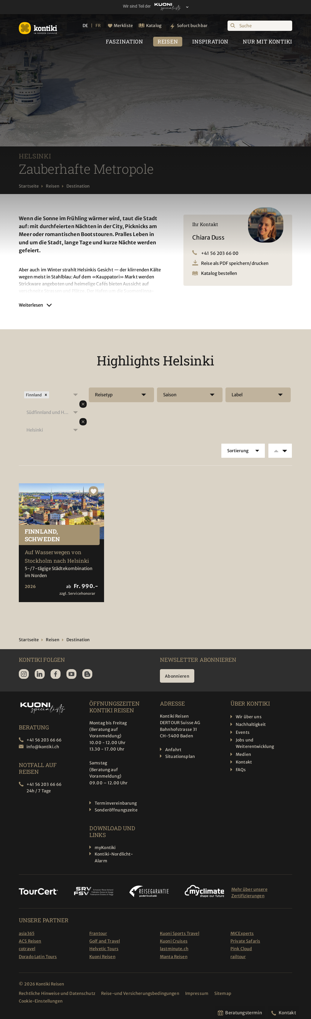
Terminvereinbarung (116, 803)
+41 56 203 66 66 (43, 740)
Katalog (153, 25)
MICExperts (242, 933)
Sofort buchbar (192, 25)
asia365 (26, 933)
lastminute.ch (174, 948)
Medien (243, 754)
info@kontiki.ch (42, 746)
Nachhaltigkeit (251, 724)
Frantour (98, 933)
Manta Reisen (174, 956)
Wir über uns (249, 716)
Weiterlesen (31, 305)
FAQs (241, 769)
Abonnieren (177, 676)
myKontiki (105, 847)
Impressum (196, 993)
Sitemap (222, 993)
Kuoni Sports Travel (179, 933)
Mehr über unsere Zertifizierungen (249, 892)
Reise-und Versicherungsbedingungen (140, 993)
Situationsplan (180, 756)
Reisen (52, 186)
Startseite (29, 186)
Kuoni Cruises (174, 941)
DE (85, 25)
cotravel (27, 948)
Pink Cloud (241, 948)
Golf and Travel (104, 941)
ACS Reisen (30, 941)
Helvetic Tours (103, 948)
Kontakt (244, 762)
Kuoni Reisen (102, 956)
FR (98, 25)
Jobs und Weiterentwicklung (255, 743)
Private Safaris (245, 941)
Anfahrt (173, 749)
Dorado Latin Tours (38, 956)
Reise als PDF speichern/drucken (235, 263)
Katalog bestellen (219, 273)
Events (243, 732)
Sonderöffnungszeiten (117, 810)
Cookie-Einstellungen (41, 1001)
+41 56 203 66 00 (219, 253)
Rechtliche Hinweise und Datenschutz (57, 993)
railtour (238, 956)
